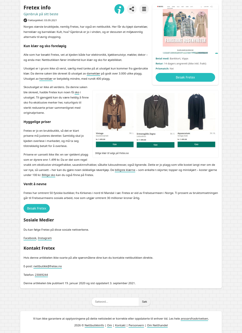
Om (109, 325)
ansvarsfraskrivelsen (194, 318)
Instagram (45, 238)
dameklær (93, 73)
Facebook (30, 238)
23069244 (41, 275)
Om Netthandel (157, 325)
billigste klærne (125, 170)
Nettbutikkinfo (94, 325)
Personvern (136, 325)
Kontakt (120, 325)
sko (77, 92)
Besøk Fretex (185, 77)
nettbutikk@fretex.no (47, 266)
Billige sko (48, 175)
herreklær (46, 79)
